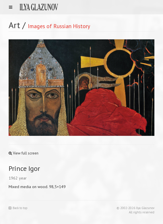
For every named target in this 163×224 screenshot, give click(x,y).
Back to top (18, 208)
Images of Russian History (59, 26)
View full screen (23, 153)
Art (14, 24)
